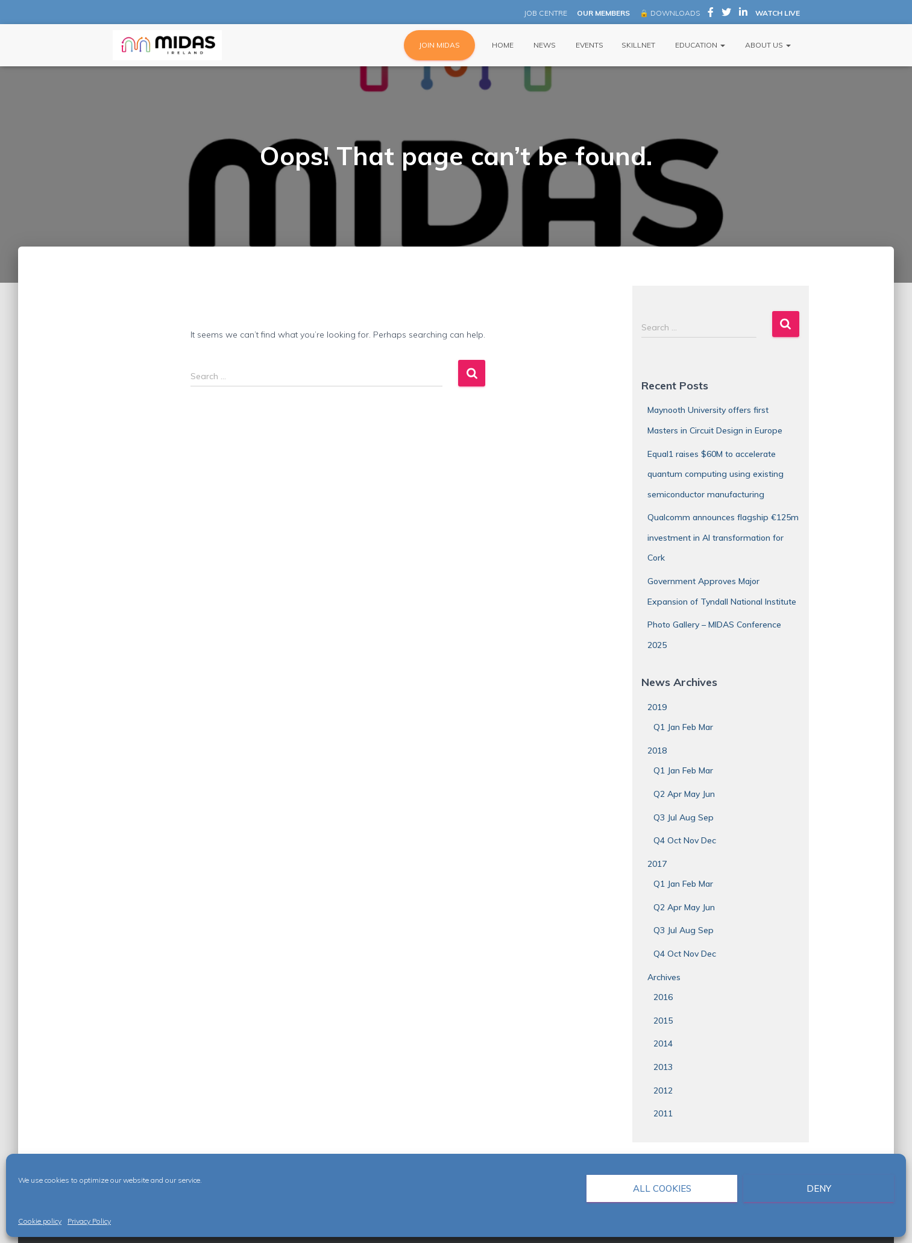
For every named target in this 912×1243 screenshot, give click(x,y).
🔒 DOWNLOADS (670, 12)
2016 (663, 997)
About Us (767, 44)
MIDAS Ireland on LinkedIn (743, 14)
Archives (664, 977)
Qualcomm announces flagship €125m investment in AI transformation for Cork (723, 537)
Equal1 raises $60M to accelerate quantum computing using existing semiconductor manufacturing (715, 474)
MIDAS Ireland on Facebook (711, 14)
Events (588, 44)
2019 (657, 707)
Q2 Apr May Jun (684, 793)
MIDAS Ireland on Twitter (726, 14)
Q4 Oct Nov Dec (684, 840)
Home (502, 44)
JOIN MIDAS (439, 44)
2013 (663, 1067)
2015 (663, 1020)
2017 (657, 863)
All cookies (662, 1188)
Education (699, 44)
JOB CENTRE (544, 12)
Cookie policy (39, 1221)
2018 (657, 750)
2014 (663, 1043)
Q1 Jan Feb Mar (683, 727)
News (544, 44)
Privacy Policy (89, 1221)
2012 (663, 1090)
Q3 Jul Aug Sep (683, 817)
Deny (819, 1188)
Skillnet (638, 44)
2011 (663, 1113)
